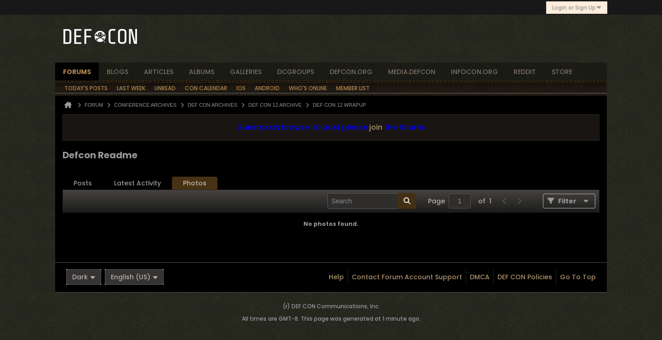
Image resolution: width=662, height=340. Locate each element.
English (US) (134, 277)
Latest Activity (137, 183)
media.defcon (411, 71)
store (562, 71)
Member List (353, 88)
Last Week (131, 88)
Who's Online (308, 88)
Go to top (578, 277)
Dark (83, 277)
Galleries (246, 71)
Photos (194, 183)
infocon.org (474, 71)
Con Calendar (206, 88)
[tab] (83, 183)
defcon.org (351, 71)
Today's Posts (86, 88)
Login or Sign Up (576, 8)
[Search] (371, 201)
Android (267, 88)
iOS (240, 88)
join (375, 127)
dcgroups (295, 71)
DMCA (480, 277)
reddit (525, 71)
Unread (165, 88)
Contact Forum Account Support (407, 277)
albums (201, 71)
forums (77, 71)
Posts (83, 183)
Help (336, 277)
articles (158, 71)
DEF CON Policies (524, 277)
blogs (117, 71)
